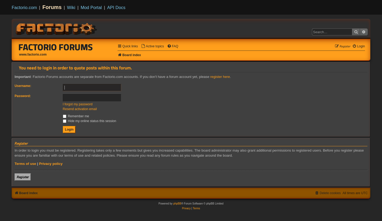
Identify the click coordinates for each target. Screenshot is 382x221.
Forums (52, 7)
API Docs (116, 7)
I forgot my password (78, 104)
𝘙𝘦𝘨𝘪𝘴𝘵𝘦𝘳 (23, 177)
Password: (23, 96)
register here (220, 77)
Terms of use (25, 164)
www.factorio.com (33, 54)
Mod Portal (91, 7)
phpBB (177, 203)
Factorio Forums (56, 47)
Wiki (71, 7)
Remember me (76, 116)
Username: (23, 86)
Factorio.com (24, 7)
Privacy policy (51, 164)
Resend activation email (80, 109)
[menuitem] (152, 46)
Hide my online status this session (89, 121)
